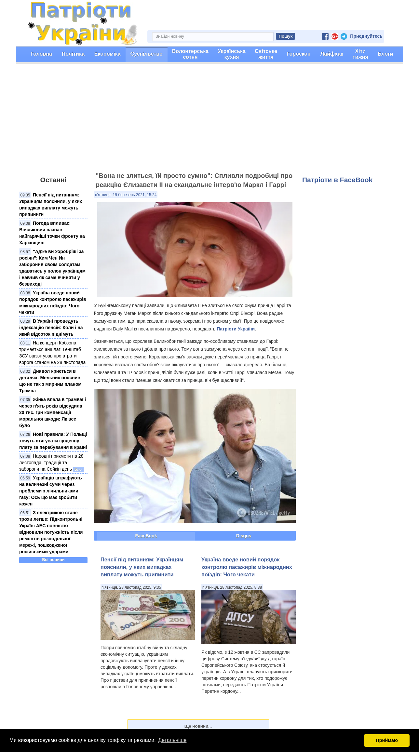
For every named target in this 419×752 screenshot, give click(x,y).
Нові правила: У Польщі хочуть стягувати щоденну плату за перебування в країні (53, 441)
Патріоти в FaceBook (337, 179)
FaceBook (146, 535)
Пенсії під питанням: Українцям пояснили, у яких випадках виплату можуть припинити (142, 567)
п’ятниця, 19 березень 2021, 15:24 (125, 195)
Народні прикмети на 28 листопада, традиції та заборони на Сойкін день (51, 462)
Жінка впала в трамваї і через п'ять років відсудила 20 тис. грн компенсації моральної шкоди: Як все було (52, 412)
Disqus (243, 535)
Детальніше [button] (172, 740)
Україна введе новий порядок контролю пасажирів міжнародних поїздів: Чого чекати (246, 567)
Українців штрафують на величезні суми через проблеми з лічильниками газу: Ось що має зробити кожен (50, 490)
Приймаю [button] (387, 740)
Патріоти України (236, 328)
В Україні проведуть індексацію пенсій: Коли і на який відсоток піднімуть (51, 327)
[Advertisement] (209, 120)
